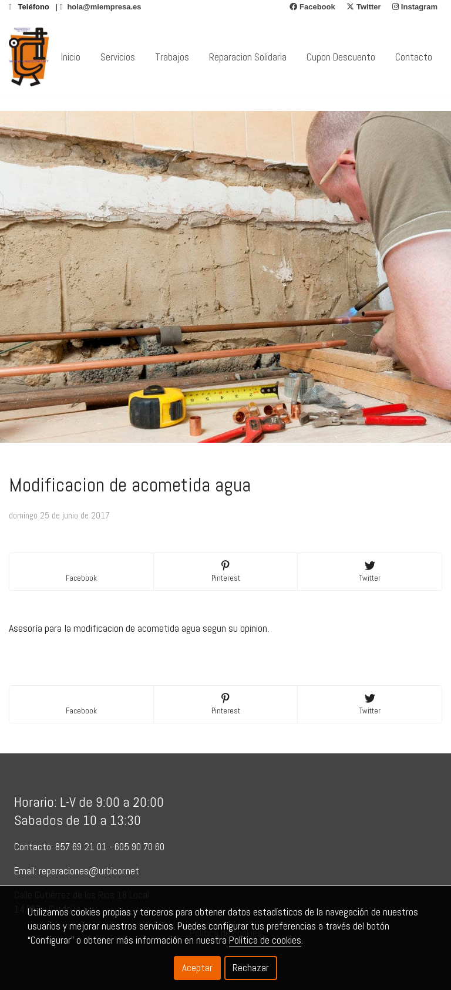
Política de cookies (265, 940)
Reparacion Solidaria (248, 56)
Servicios (117, 56)
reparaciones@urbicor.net (89, 870)
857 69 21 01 (81, 846)
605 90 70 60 (141, 846)
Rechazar (251, 967)
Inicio (70, 56)
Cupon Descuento (341, 56)
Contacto (413, 56)
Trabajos (172, 56)
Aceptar (197, 967)
